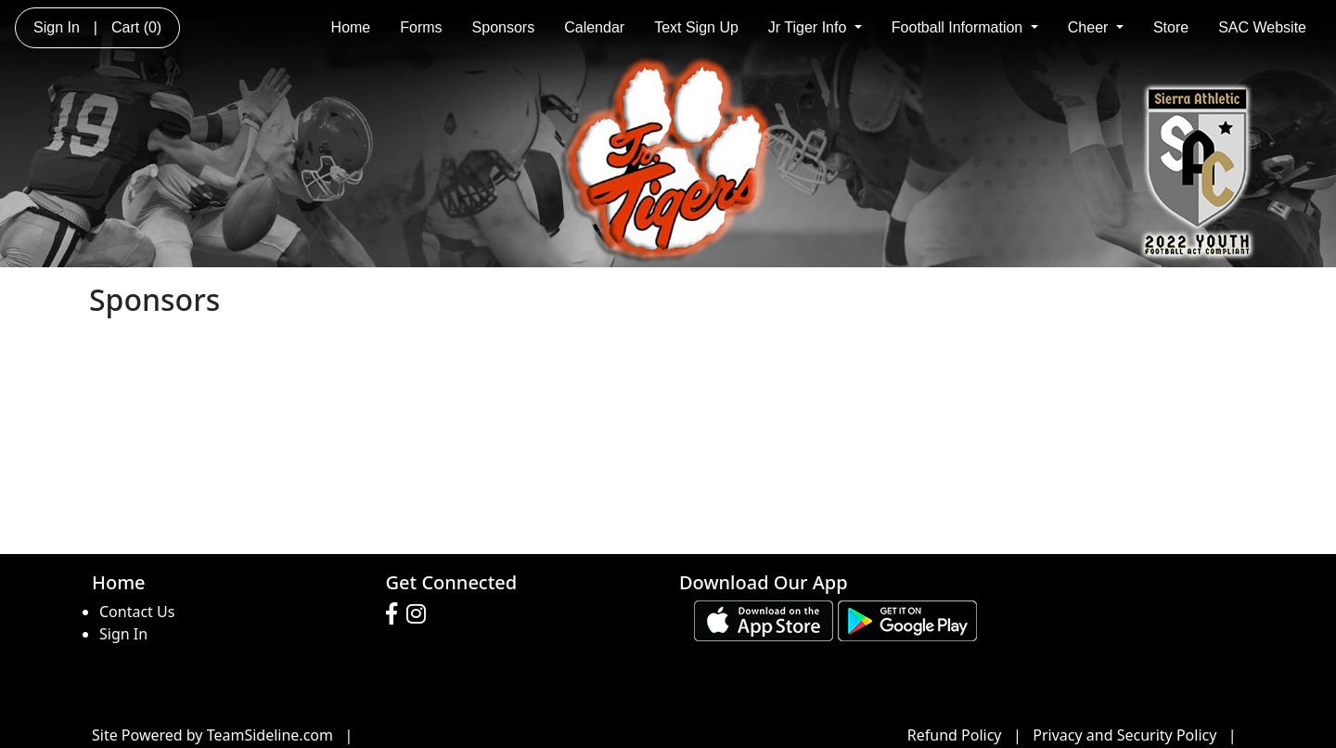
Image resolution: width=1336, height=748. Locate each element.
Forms (421, 27)
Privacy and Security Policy (1124, 735)
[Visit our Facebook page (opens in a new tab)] (396, 614)
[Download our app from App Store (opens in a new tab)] (763, 620)
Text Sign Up (696, 27)
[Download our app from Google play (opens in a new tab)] (907, 620)
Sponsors (503, 27)
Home (351, 27)
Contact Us (136, 611)
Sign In (123, 634)
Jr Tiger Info (815, 27)
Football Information (965, 27)
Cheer (1096, 27)
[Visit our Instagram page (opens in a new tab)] (420, 614)
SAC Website (1262, 27)
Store (1170, 27)
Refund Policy (954, 735)
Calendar (594, 27)
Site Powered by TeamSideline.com (212, 735)
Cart (136, 27)
